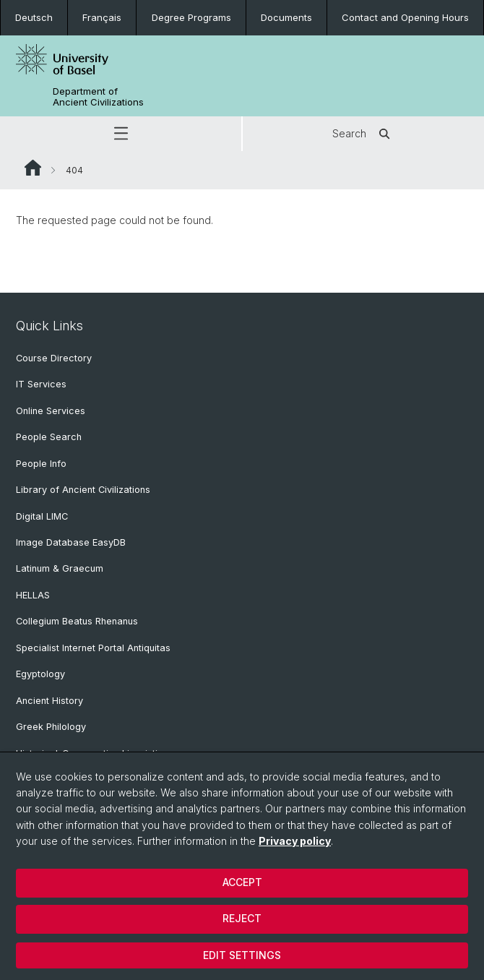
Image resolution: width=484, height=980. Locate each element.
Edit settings (242, 955)
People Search (49, 436)
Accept (242, 882)
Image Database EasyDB (71, 542)
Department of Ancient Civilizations (98, 97)
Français (101, 17)
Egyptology (40, 674)
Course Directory (54, 358)
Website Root (33, 168)
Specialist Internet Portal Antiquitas (93, 647)
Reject (242, 918)
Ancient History (49, 700)
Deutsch (34, 17)
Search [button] (363, 133)
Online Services (50, 410)
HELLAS (33, 595)
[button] (120, 133)
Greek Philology (51, 726)
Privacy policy (295, 841)
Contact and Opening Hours (405, 17)
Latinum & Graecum (59, 568)
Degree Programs (191, 17)
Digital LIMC (42, 516)
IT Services (41, 384)
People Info (41, 463)
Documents (286, 17)
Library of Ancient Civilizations (83, 489)
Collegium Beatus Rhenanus (77, 621)
